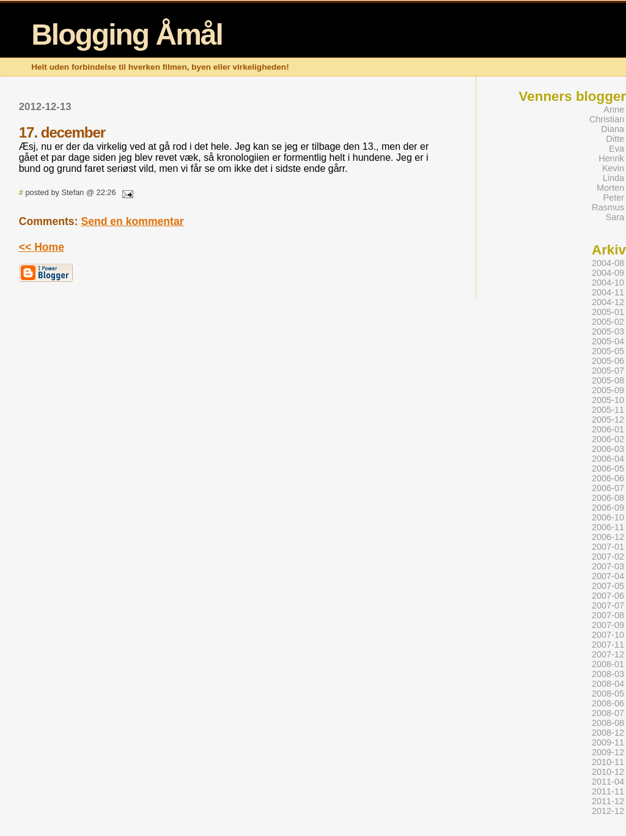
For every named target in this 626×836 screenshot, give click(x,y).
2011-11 (608, 791)
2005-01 (608, 312)
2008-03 (608, 674)
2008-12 (608, 733)
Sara (615, 217)
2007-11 (608, 644)
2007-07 (608, 605)
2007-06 (608, 596)
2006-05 (608, 468)
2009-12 (608, 752)
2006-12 (608, 537)
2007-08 (608, 615)
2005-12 (608, 419)
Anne (613, 109)
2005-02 (608, 322)
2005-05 (608, 351)
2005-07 (608, 370)
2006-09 (608, 507)
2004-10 (608, 282)
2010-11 (608, 762)
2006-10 (608, 517)
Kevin (613, 168)
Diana (612, 129)
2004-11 (608, 292)
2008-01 (608, 664)
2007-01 (608, 547)
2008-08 (608, 723)
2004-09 (608, 273)
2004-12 (608, 302)
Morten (610, 188)
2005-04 (608, 341)
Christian (606, 119)
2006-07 (608, 488)
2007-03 (608, 566)
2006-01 (608, 429)
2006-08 (608, 498)
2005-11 (608, 410)
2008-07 (608, 713)
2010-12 (608, 772)
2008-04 (608, 684)
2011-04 (608, 781)
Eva (616, 149)
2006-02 (608, 439)
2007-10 (608, 635)
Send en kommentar (132, 221)
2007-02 (608, 556)
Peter (613, 197)
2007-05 (608, 586)
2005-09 (608, 390)
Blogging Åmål (127, 34)
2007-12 (608, 654)
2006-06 (608, 478)
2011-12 (608, 801)
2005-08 (608, 380)
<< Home (41, 247)
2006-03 (608, 449)
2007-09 (608, 625)
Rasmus (608, 207)
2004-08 (608, 263)
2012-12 (608, 811)
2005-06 (608, 361)
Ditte (615, 139)
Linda (613, 178)
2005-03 (608, 331)
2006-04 (608, 459)
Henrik (611, 158)
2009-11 (608, 742)
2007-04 (608, 576)
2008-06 (608, 703)
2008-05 (608, 693)
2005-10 (608, 400)
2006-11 (608, 527)
